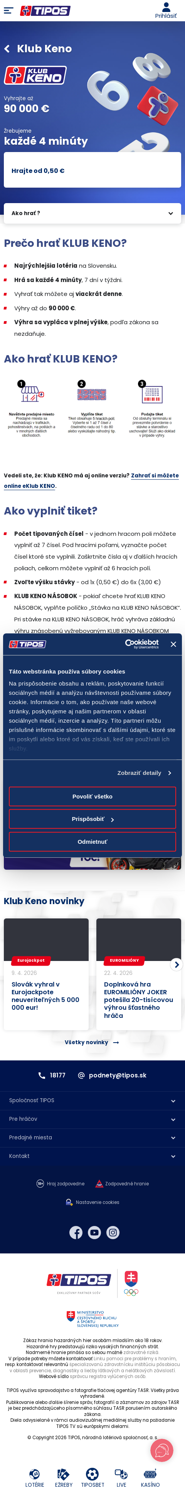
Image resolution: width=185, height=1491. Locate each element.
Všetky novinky (86, 1042)
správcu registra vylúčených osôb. (108, 1376)
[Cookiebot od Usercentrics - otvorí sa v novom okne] (125, 644)
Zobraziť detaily (139, 772)
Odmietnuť (92, 841)
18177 (58, 1075)
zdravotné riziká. (141, 1352)
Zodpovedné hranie (127, 1184)
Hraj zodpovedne (65, 1184)
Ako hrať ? (26, 213)
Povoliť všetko (92, 796)
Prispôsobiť (93, 819)
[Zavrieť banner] (173, 644)
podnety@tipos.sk (117, 1075)
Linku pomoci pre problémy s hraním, (135, 1359)
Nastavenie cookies (97, 1202)
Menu (8, 11)
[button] (176, 964)
